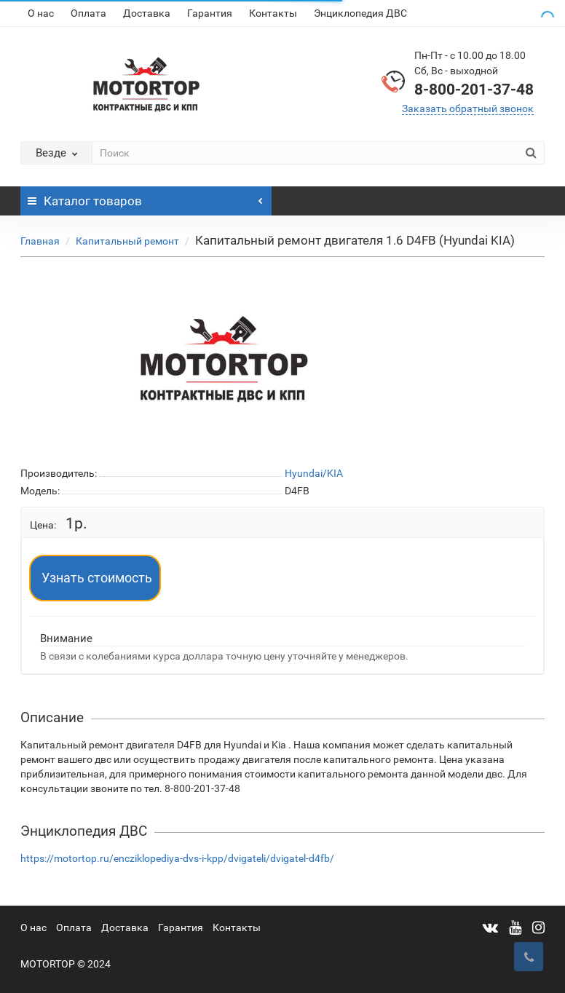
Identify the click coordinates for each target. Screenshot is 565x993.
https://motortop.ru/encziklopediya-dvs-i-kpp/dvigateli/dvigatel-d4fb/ (177, 858)
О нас (41, 13)
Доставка (146, 13)
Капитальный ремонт (127, 241)
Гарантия (209, 13)
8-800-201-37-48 (474, 89)
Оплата (88, 13)
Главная (40, 241)
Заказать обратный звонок (468, 108)
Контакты (273, 13)
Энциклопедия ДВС (360, 13)
